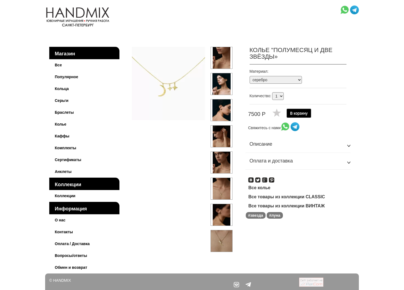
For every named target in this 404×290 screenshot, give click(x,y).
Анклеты (63, 171)
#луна (274, 215)
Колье (60, 124)
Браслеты (64, 112)
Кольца (62, 88)
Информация (71, 209)
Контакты (64, 232)
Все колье (260, 187)
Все (58, 65)
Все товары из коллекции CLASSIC (287, 196)
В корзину (299, 113)
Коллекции (68, 184)
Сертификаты (68, 160)
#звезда (255, 215)
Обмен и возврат (71, 267)
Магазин (65, 53)
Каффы (62, 136)
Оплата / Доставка (72, 244)
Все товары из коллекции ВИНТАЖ (287, 206)
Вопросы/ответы (71, 255)
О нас (60, 220)
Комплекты (65, 148)
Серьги (62, 100)
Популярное (66, 77)
